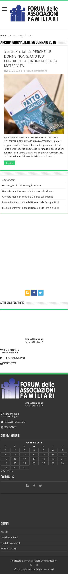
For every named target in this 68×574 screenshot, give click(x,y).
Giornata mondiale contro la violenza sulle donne (27, 191)
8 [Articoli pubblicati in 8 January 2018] (5, 454)
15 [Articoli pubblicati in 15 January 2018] (5, 459)
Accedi (4, 531)
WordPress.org (9, 548)
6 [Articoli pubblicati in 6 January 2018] (52, 450)
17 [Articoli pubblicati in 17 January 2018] (24, 459)
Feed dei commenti (10, 543)
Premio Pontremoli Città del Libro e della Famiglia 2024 (30, 202)
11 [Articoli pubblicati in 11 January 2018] (34, 454)
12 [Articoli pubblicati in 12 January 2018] (43, 454)
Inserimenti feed (9, 537)
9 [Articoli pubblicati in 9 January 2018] (15, 454)
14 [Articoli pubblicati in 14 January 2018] (62, 454)
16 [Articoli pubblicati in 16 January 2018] (15, 459)
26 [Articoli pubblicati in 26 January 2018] (43, 463)
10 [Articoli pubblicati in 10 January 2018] (24, 454)
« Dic (3, 471)
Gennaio (22, 35)
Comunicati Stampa (37, 71)
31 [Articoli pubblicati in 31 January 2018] (24, 467)
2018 (12, 35)
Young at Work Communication (41, 560)
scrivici (9, 363)
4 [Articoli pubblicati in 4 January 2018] (34, 450)
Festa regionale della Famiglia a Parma (22, 185)
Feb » (10, 471)
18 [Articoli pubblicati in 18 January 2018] (34, 459)
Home (3, 35)
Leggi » (9, 163)
